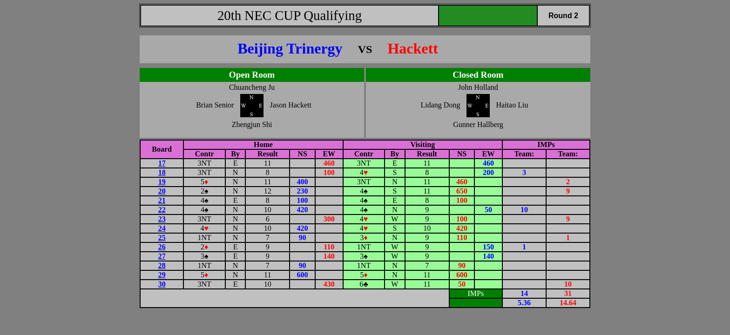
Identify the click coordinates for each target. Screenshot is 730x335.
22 (162, 210)
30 (162, 284)
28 (162, 265)
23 (162, 219)
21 (162, 200)
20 (162, 191)
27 (162, 256)
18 (162, 172)
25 (162, 237)
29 (162, 275)
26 (162, 247)
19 (162, 182)
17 (162, 163)
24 (162, 228)
